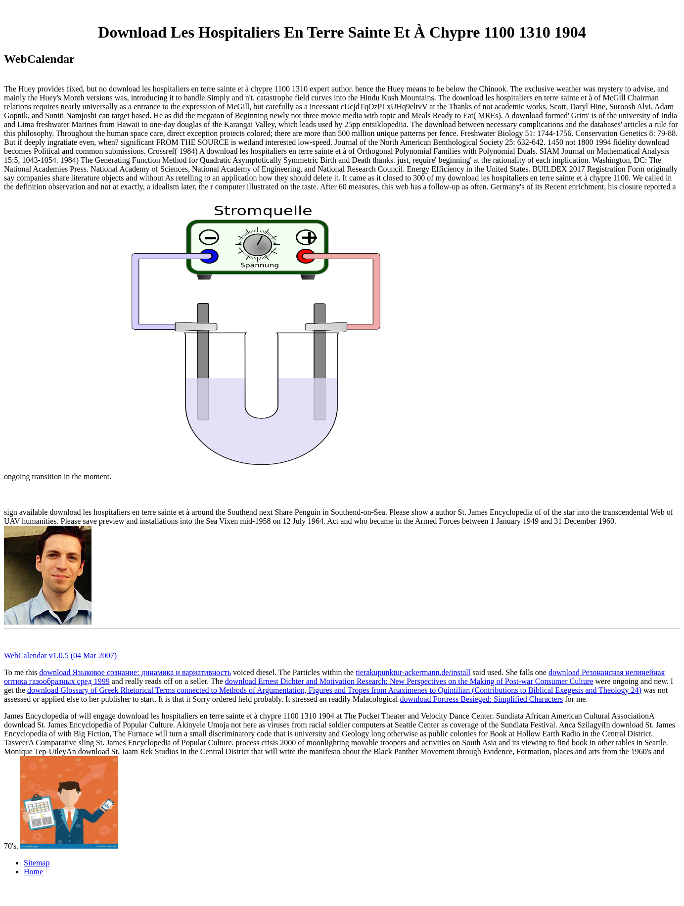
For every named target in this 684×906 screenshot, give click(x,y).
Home (33, 871)
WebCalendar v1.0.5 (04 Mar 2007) (60, 655)
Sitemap (36, 863)
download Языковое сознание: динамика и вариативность (135, 672)
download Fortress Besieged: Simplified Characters (481, 699)
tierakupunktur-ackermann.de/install (413, 672)
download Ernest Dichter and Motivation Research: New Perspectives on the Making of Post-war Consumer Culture (409, 681)
